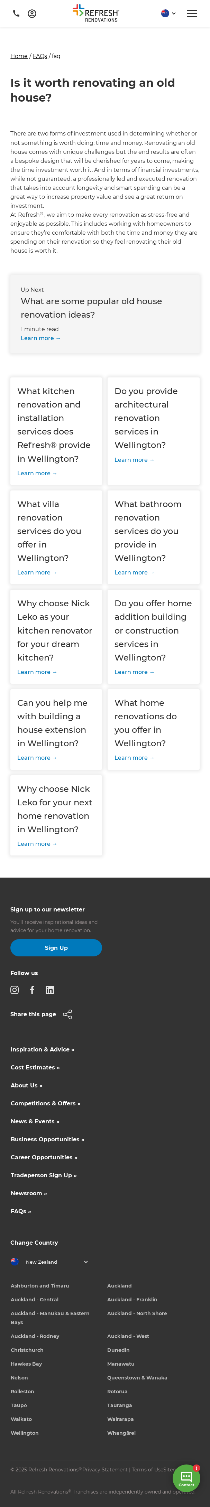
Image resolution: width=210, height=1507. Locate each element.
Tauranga (119, 1405)
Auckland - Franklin (132, 1300)
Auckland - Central (34, 1300)
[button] (166, 13)
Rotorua (117, 1391)
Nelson (19, 1378)
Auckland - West (128, 1336)
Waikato (21, 1419)
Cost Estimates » (35, 1067)
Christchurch (27, 1350)
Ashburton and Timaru (40, 1286)
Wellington (25, 1433)
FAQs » (21, 1211)
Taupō (19, 1405)
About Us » (27, 1085)
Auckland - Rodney (35, 1336)
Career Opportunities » (44, 1157)
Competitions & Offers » (46, 1103)
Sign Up (56, 948)
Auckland (119, 1286)
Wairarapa (120, 1419)
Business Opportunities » (47, 1139)
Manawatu (121, 1364)
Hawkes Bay (26, 1364)
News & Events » (35, 1121)
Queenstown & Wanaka (137, 1378)
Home (19, 56)
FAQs (40, 56)
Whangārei (121, 1433)
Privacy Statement (105, 1470)
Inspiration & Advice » (42, 1049)
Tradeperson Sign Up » (44, 1175)
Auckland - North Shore (137, 1313)
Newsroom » (29, 1193)
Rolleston (22, 1391)
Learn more (37, 338)
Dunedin (118, 1350)
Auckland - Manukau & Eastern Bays (50, 1318)
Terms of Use (147, 1470)
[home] (99, 14)
